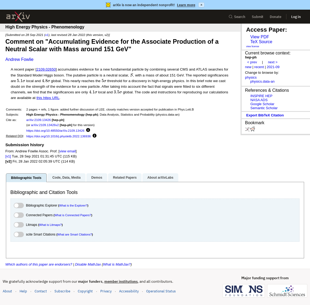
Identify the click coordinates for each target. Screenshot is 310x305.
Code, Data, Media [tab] (66, 177)
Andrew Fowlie (19, 59)
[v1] (8, 156)
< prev (252, 62)
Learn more (186, 5)
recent (259, 67)
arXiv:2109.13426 (38, 120)
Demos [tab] (96, 177)
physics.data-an (262, 81)
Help (23, 291)
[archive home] (18, 17)
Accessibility (129, 291)
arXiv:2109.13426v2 (45, 125)
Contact (41, 291)
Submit (257, 16)
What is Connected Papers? (72, 215)
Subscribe (62, 291)
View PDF (259, 37)
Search (236, 16)
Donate (275, 16)
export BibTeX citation (265, 115)
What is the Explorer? (73, 205)
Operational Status (161, 290)
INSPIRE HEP (261, 96)
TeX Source (261, 41)
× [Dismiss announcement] (201, 5)
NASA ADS (259, 100)
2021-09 (273, 67)
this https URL (47, 98)
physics (251, 77)
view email (68, 151)
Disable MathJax (88, 264)
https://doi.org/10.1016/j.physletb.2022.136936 (58, 136)
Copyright (85, 291)
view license (252, 46)
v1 (46, 34)
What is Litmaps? (50, 224)
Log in (296, 16)
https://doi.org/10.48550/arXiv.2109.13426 (55, 130)
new (248, 67)
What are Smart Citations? (74, 234)
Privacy (106, 291)
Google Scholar (262, 104)
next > (273, 62)
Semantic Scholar (264, 108)
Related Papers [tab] (124, 177)
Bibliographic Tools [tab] (26, 178)
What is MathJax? (117, 264)
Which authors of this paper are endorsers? (38, 264)
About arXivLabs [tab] (160, 177)
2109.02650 (46, 69)
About (7, 291)
